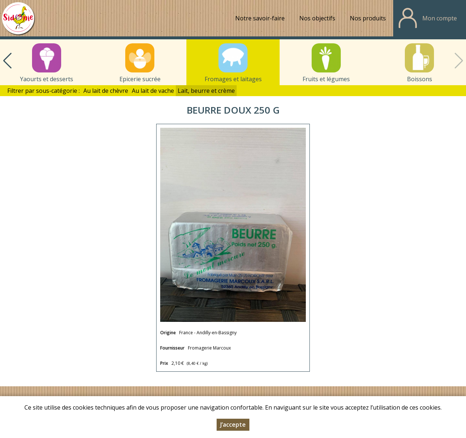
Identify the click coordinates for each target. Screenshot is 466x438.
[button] (7, 60)
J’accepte (233, 425)
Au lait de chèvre (105, 91)
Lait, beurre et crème (206, 91)
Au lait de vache (153, 91)
